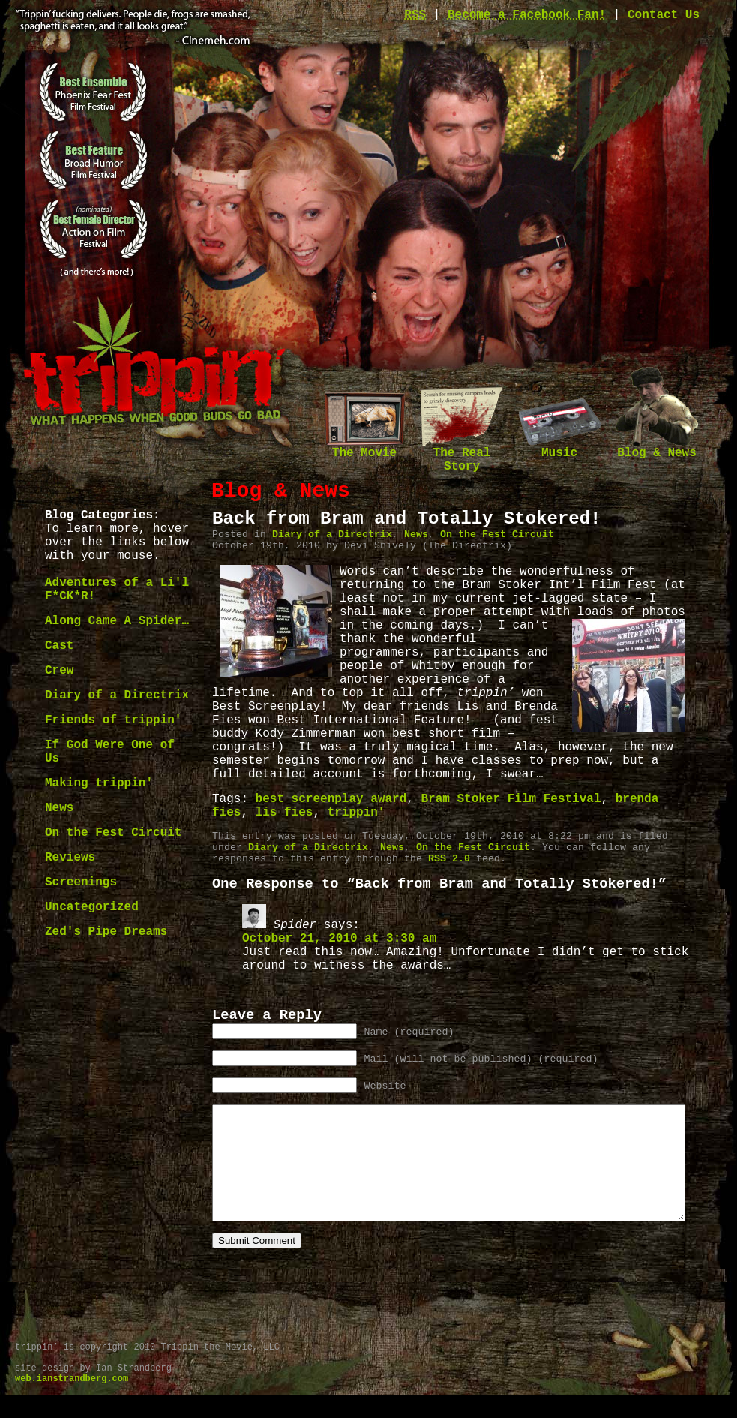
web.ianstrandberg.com (71, 1401)
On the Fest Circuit (113, 833)
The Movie (364, 448)
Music (559, 448)
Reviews (70, 857)
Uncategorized (92, 907)
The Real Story (462, 455)
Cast (59, 646)
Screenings (81, 882)
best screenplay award (331, 799)
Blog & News (657, 448)
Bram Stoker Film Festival (511, 799)
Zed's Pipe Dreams (106, 932)
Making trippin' (99, 783)
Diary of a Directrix (117, 695)
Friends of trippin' (113, 720)
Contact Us (664, 15)
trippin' (356, 812)
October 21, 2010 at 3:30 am (339, 938)
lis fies (284, 812)
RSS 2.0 (449, 858)
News (59, 808)
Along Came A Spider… (117, 621)
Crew (59, 670)
